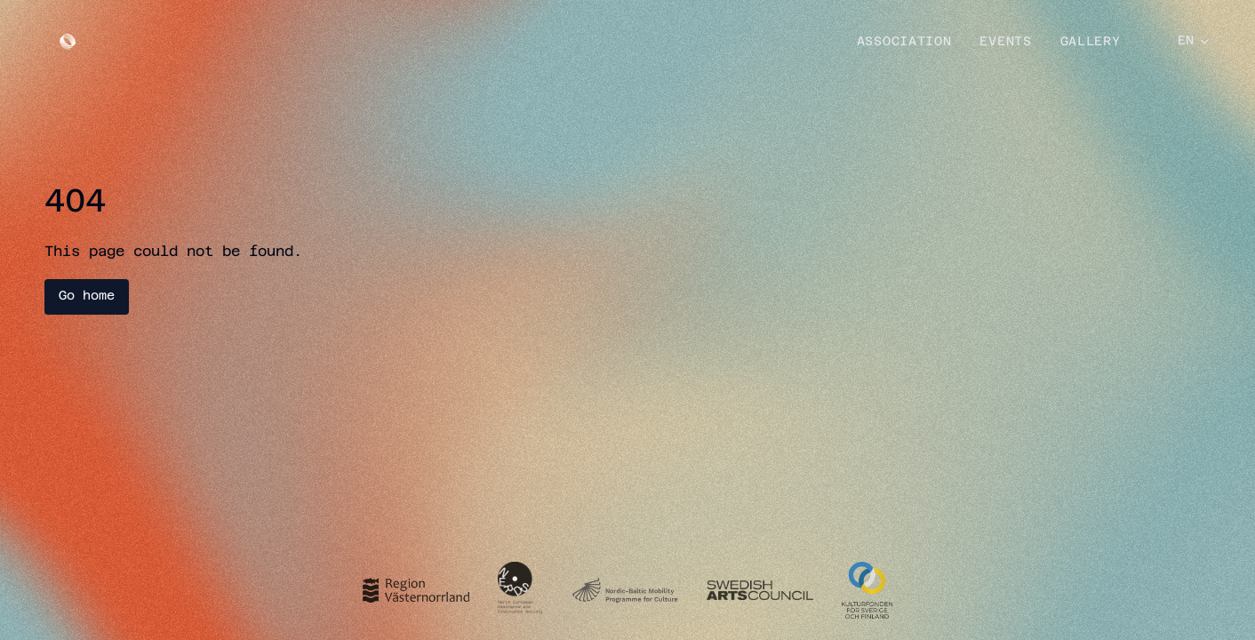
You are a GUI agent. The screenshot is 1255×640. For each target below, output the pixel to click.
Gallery (1090, 42)
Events (1005, 42)
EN (1194, 41)
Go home (87, 296)
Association (904, 42)
